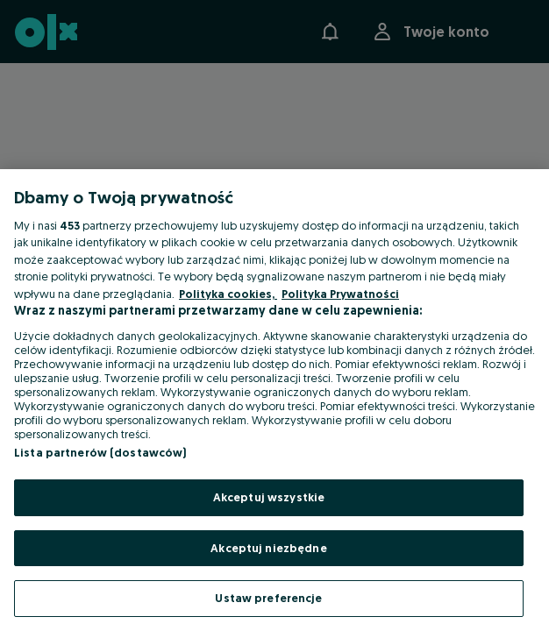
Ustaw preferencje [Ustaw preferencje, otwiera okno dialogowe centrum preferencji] (268, 598)
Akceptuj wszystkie (268, 497)
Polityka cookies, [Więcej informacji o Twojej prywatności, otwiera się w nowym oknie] (228, 294)
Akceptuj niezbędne (268, 548)
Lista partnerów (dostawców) (100, 452)
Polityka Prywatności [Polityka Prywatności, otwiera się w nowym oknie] (340, 294)
